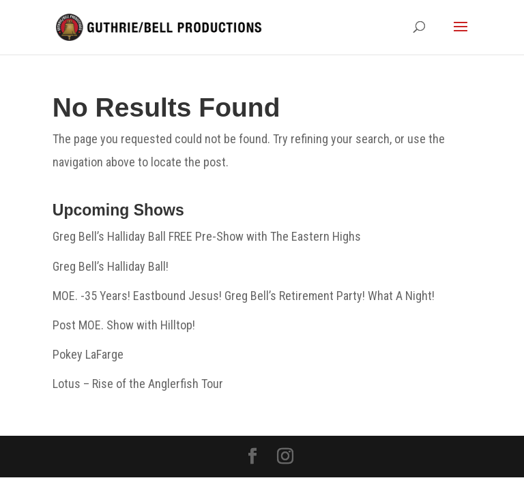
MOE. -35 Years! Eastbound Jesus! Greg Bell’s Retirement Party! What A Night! (244, 295)
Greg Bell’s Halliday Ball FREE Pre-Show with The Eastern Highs (207, 236)
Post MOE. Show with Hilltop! (124, 325)
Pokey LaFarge (88, 354)
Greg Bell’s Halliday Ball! (111, 266)
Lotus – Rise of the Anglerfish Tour (138, 383)
